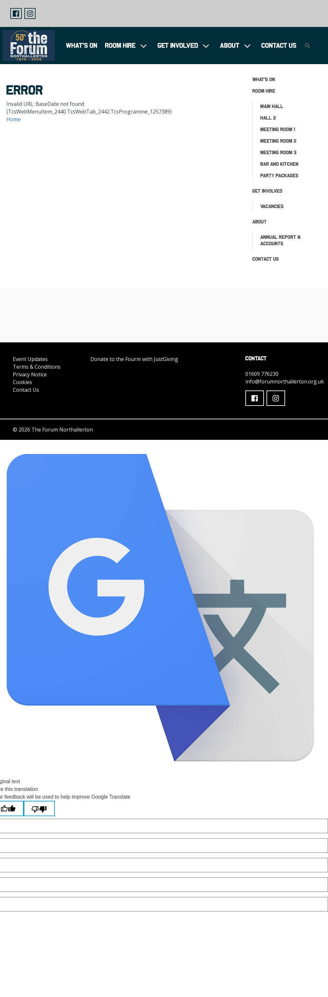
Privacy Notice (30, 374)
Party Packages (279, 175)
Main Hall (271, 106)
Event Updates (30, 359)
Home (13, 119)
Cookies (22, 382)
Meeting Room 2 (278, 141)
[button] (16, 13)
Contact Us (279, 45)
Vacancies (272, 206)
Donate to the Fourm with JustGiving (134, 359)
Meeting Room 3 (278, 152)
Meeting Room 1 (277, 129)
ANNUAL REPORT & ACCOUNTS (280, 240)
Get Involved (178, 45)
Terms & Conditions (37, 366)
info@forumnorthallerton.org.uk (284, 381)
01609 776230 (261, 373)
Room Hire (120, 45)
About (230, 45)
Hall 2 (268, 118)
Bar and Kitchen (279, 164)
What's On (81, 45)
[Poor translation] (39, 808)
